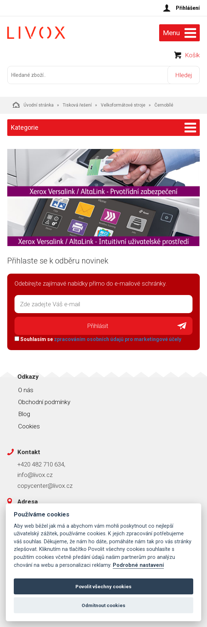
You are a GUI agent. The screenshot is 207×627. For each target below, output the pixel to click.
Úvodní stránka (33, 104)
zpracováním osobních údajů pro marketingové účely (117, 339)
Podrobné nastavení (138, 565)
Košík (192, 55)
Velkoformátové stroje (123, 105)
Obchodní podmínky (44, 402)
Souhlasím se (98, 339)
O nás (25, 390)
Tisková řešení (77, 105)
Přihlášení (188, 8)
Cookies (29, 426)
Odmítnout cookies (103, 605)
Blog (24, 414)
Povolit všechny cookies (103, 586)
